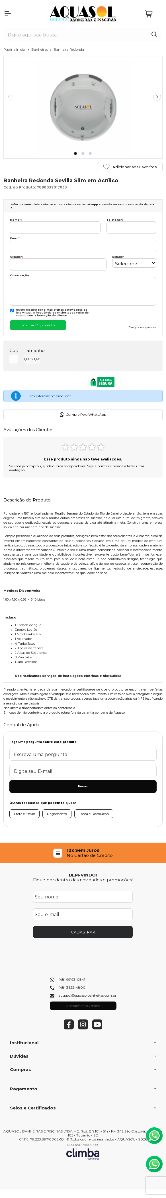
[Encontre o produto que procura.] (154, 35)
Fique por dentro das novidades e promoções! (83, 879)
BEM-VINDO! (83, 875)
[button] (75, 153)
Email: (15, 238)
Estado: (118, 256)
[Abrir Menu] (7, 13)
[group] (83, 853)
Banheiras (40, 49)
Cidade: (16, 256)
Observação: (20, 275)
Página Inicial (14, 49)
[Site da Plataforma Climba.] (83, 1151)
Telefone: (114, 219)
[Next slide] (157, 97)
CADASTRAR (83, 932)
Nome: (16, 219)
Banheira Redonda (69, 49)
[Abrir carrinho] (152, 14)
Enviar (83, 786)
